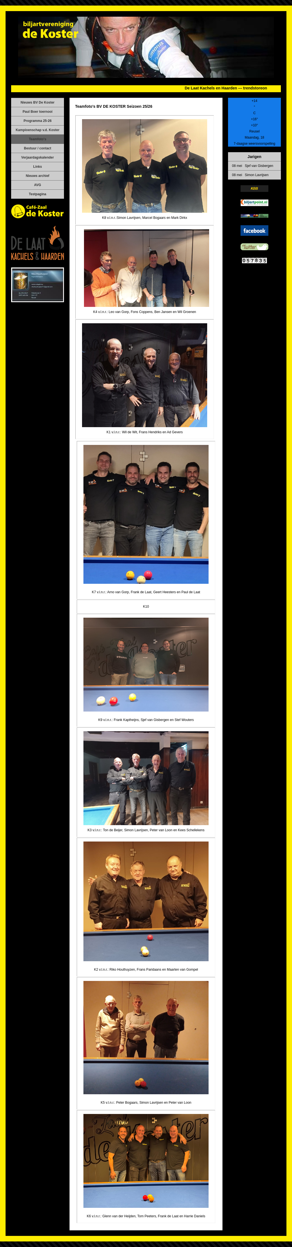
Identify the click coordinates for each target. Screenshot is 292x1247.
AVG (37, 185)
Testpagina (37, 194)
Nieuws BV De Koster (38, 102)
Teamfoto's (37, 139)
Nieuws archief (38, 176)
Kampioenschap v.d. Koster (37, 130)
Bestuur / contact (37, 148)
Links (37, 167)
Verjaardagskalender (37, 157)
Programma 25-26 (38, 121)
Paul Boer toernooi (37, 112)
